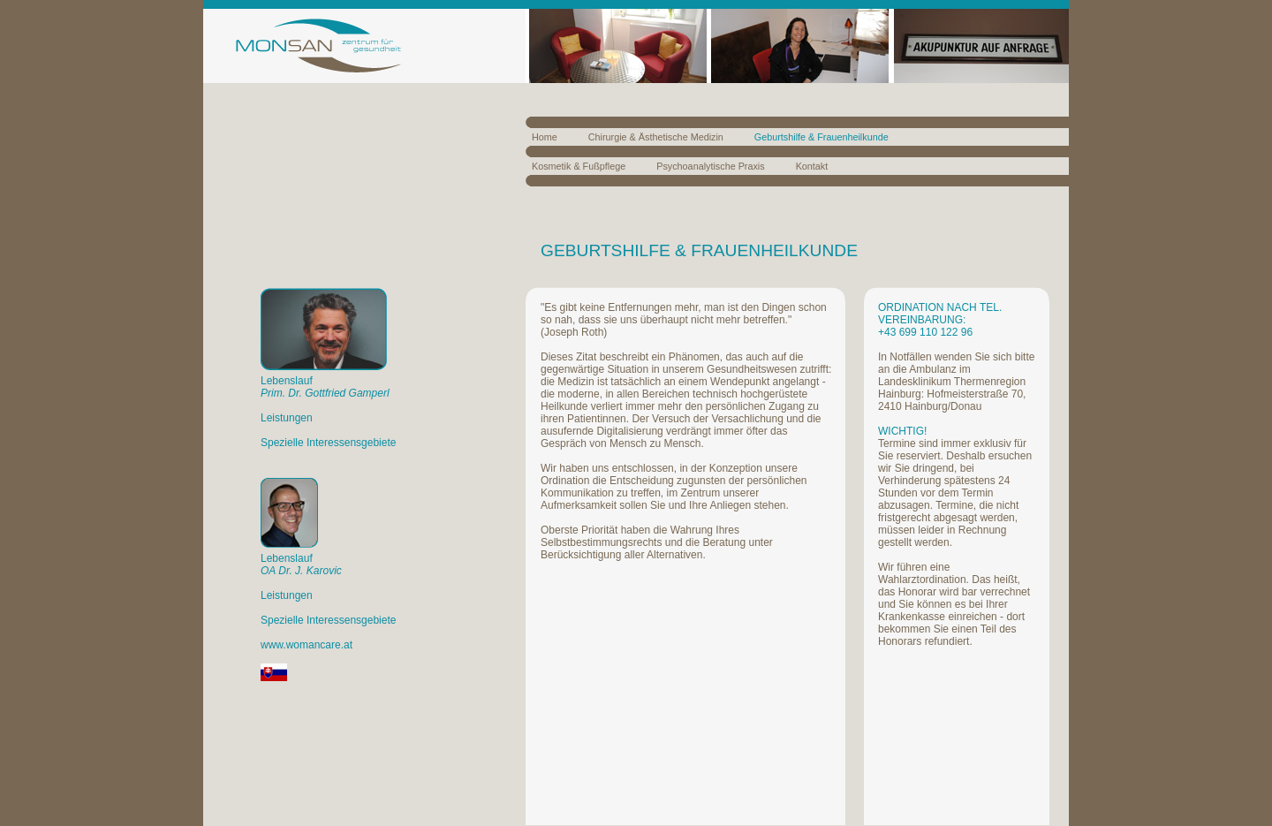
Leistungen (287, 418)
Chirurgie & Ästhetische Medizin (655, 137)
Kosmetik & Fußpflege (578, 166)
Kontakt (812, 166)
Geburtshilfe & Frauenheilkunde (821, 137)
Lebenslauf (325, 387)
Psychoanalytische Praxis (710, 166)
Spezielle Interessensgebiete (328, 442)
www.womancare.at (306, 645)
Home (544, 137)
